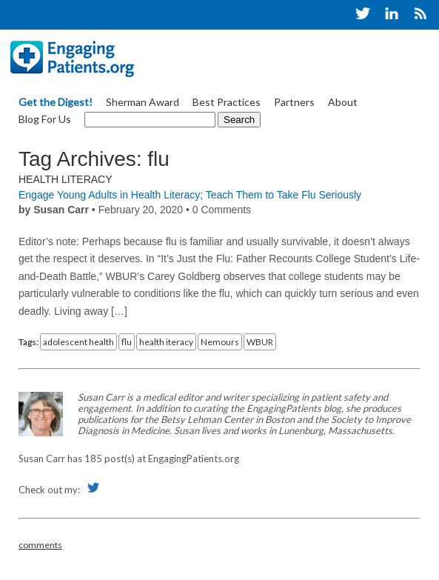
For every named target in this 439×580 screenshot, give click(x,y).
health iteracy (166, 341)
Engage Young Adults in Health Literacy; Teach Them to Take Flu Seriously (190, 195)
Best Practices (226, 102)
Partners (294, 102)
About (343, 102)
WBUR (260, 341)
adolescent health (78, 341)
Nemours (220, 341)
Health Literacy (66, 179)
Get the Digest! (56, 102)
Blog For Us (45, 119)
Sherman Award (142, 102)
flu (126, 341)
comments (40, 544)
